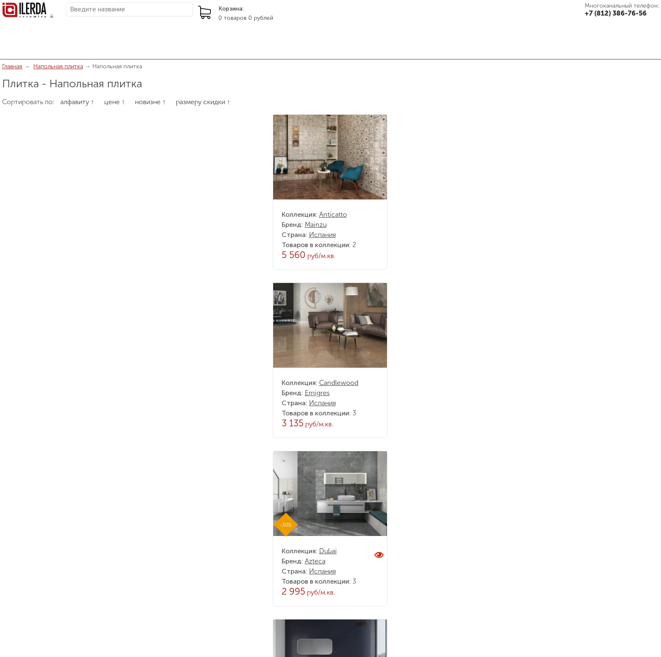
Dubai (328, 551)
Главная (12, 66)
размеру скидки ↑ (203, 102)
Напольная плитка (58, 66)
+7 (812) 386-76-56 (616, 13)
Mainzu (316, 225)
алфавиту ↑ (77, 102)
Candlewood (338, 383)
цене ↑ (114, 102)
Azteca (315, 561)
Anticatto (333, 214)
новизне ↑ (150, 102)
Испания (322, 235)
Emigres (317, 393)
